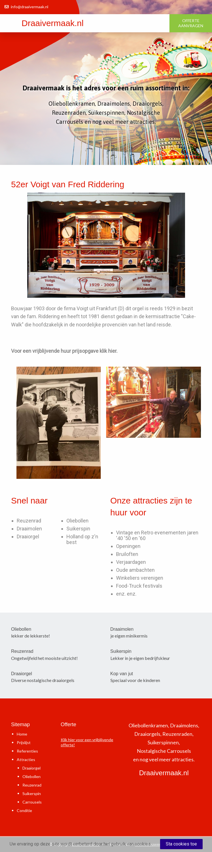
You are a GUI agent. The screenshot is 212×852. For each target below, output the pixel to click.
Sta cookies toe (181, 844)
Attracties (26, 759)
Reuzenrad (29, 521)
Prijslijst (24, 742)
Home (22, 734)
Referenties (27, 751)
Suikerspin (78, 529)
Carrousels (32, 802)
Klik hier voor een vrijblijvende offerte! (87, 742)
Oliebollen (77, 521)
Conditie (24, 810)
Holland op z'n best (82, 539)
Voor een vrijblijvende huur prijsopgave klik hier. (64, 351)
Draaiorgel (28, 536)
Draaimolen (29, 529)
